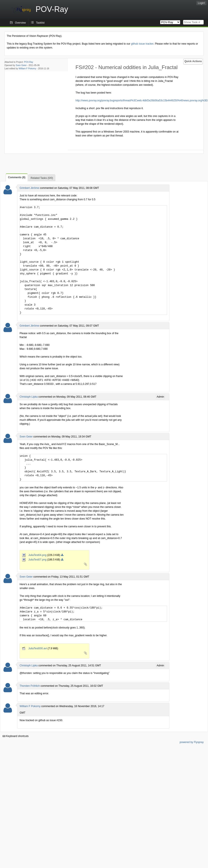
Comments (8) (16, 177)
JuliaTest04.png (34, 555)
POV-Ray (28, 62)
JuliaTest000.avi (34, 648)
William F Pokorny (27, 68)
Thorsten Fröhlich (30, 685)
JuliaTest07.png (34, 559)
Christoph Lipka (29, 396)
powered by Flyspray (192, 742)
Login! (201, 3)
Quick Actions (193, 61)
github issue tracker (142, 43)
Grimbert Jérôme (29, 187)
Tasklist (40, 22)
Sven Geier (21, 65)
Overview (20, 22)
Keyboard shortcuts (16, 736)
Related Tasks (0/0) (42, 178)
